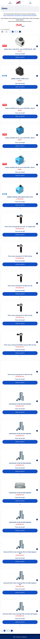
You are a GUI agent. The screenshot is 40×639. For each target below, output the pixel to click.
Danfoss (19, 18)
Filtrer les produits (20, 637)
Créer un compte (20, 57)
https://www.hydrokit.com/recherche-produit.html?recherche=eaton (20, 15)
